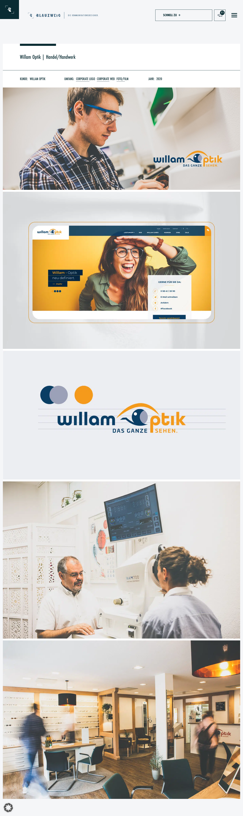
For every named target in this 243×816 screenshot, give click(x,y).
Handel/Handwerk (61, 56)
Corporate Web (106, 79)
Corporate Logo (85, 79)
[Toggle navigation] (234, 15)
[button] (170, 15)
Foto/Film (123, 79)
